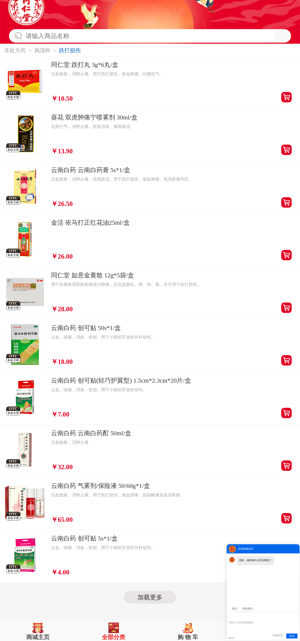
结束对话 (278, 635)
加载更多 (150, 597)
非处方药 (15, 50)
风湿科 (42, 50)
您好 (234, 608)
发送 (291, 636)
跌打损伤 (70, 50)
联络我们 (248, 608)
